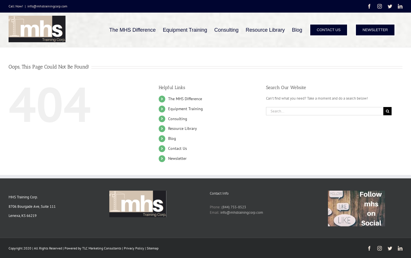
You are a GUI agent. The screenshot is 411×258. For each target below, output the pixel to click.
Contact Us (177, 148)
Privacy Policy (134, 248)
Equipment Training (185, 108)
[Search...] (324, 111)
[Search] (387, 111)
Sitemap (152, 248)
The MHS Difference (185, 98)
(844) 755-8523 (233, 207)
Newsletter (177, 158)
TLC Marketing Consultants (101, 248)
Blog (172, 138)
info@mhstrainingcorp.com (47, 6)
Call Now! (16, 6)
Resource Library (182, 128)
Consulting (177, 118)
